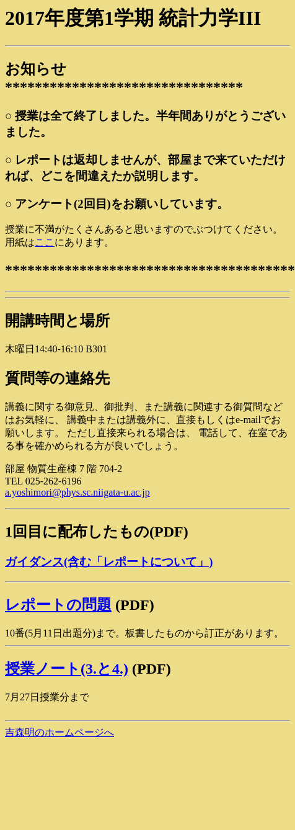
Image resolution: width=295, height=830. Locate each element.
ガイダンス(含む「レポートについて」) (109, 561)
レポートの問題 (58, 605)
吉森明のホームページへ (59, 732)
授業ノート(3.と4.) (66, 669)
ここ (45, 242)
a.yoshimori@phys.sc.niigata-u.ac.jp (77, 492)
